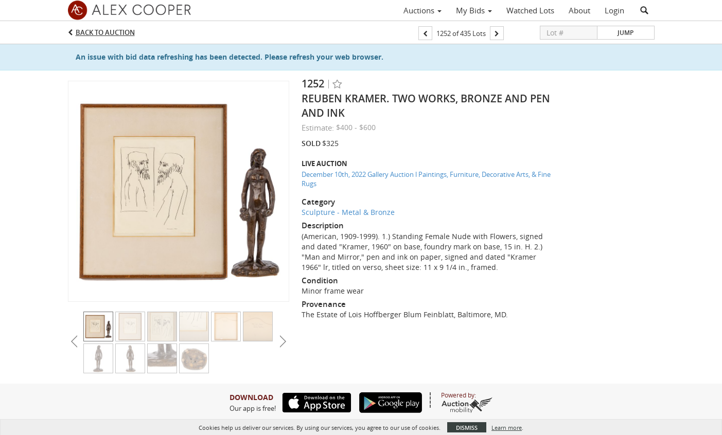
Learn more (506, 427)
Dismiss (467, 427)
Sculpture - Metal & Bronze (348, 212)
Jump (625, 32)
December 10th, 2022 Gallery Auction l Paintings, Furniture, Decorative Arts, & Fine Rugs (426, 179)
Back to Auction (105, 32)
